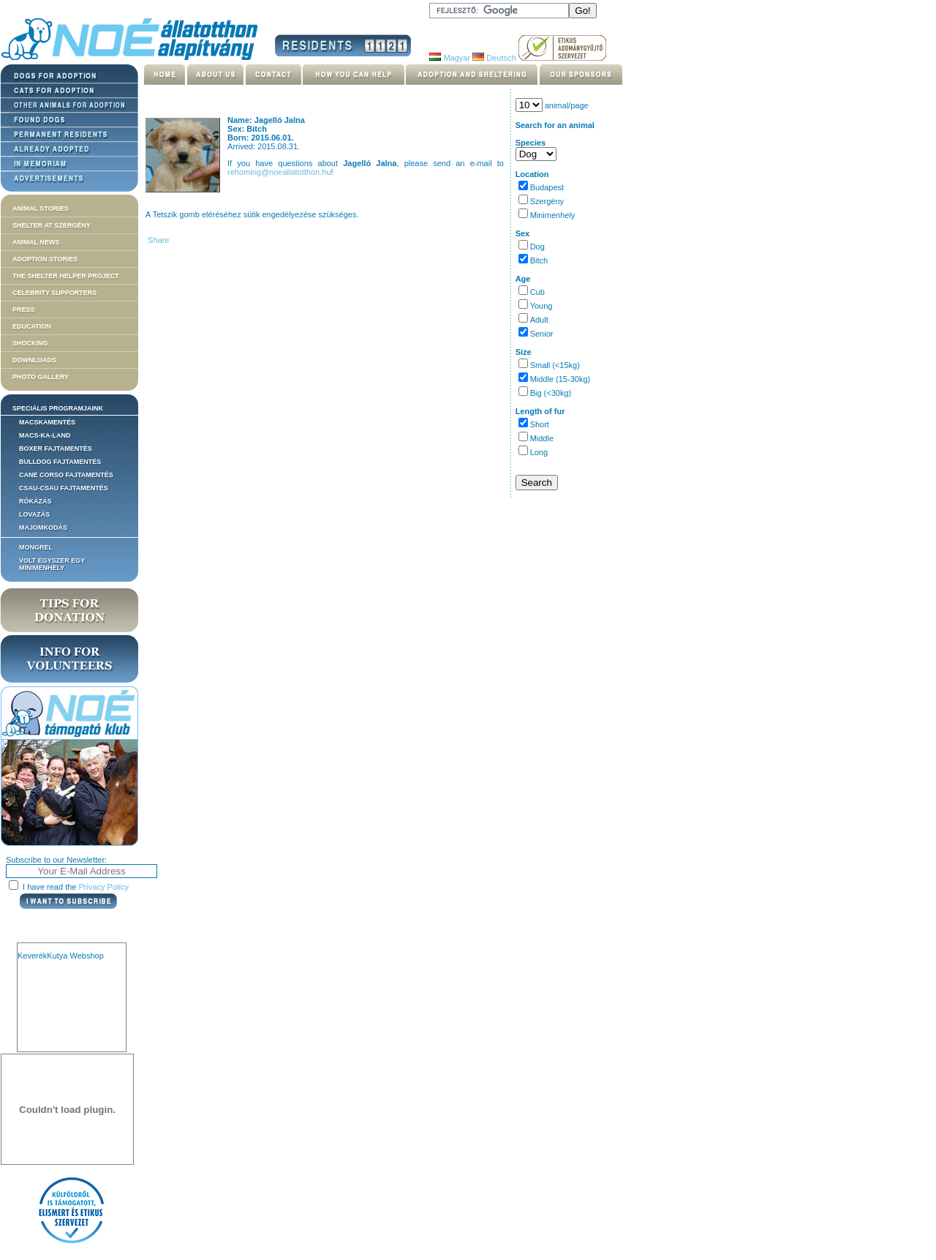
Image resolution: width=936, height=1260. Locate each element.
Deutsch (494, 57)
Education (31, 326)
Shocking (30, 343)
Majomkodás (43, 527)
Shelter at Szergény (51, 225)
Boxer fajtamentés (55, 448)
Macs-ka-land (45, 435)
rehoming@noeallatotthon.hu (279, 172)
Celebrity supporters (54, 292)
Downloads (34, 360)
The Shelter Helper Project (65, 276)
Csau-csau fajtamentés (63, 488)
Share (157, 240)
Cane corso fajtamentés (66, 475)
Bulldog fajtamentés (60, 461)
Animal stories (40, 208)
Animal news (35, 242)
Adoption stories (45, 259)
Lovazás (34, 514)
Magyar (449, 57)
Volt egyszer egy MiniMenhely (52, 564)
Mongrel (36, 547)
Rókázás (35, 501)
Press (23, 309)
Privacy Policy (104, 886)
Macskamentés (47, 422)
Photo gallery (40, 376)
